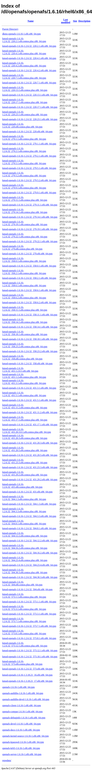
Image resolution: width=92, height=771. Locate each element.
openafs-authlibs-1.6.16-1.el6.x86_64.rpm (22, 693)
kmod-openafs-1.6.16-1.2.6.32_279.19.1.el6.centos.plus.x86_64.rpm (24, 223)
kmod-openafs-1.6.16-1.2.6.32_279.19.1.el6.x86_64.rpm (29, 229)
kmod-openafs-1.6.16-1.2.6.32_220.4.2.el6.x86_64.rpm (29, 70)
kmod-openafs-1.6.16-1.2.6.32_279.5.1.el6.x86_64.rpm (29, 168)
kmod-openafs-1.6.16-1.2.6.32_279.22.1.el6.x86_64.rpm (29, 241)
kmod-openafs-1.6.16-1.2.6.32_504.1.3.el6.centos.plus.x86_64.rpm (24, 498)
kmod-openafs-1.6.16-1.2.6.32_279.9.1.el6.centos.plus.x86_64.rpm (24, 186)
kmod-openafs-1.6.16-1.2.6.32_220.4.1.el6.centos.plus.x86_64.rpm (24, 52)
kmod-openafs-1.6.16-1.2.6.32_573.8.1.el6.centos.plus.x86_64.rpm (24, 632)
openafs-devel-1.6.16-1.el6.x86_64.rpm (21, 723)
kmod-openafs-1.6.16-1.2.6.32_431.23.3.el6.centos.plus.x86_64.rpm (24, 461)
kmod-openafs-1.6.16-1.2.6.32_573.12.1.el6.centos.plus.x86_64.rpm (24, 644)
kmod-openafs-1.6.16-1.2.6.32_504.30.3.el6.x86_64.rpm (29, 577)
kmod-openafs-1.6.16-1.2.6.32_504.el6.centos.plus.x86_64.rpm (22, 583)
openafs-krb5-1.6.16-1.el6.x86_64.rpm (21, 748)
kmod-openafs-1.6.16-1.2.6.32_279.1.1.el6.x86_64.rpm (29, 143)
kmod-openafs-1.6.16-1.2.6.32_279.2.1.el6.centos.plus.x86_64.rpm (24, 149)
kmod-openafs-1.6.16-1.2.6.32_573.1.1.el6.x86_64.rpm (29, 601)
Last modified (65, 21)
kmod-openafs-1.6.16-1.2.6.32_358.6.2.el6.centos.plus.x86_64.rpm (24, 296)
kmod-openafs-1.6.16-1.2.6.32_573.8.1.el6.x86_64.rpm (29, 638)
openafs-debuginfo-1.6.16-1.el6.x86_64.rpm (23, 717)
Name (31, 21)
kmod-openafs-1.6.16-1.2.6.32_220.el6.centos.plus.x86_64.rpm (22, 125)
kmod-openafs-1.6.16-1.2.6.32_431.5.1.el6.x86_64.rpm (29, 400)
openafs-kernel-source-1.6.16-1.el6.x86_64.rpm (25, 736)
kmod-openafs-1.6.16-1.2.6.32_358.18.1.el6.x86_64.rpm (29, 339)
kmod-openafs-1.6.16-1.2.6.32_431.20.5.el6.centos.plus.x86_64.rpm (24, 449)
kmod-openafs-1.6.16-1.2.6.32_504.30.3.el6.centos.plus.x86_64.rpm (24, 571)
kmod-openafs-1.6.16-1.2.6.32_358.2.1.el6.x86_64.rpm (29, 278)
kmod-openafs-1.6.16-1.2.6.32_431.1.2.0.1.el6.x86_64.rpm (20, 369)
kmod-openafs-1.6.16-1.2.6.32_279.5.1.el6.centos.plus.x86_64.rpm (24, 162)
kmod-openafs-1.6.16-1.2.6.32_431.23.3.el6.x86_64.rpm (29, 467)
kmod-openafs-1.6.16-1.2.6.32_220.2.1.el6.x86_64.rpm (29, 46)
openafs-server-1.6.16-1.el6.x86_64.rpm (21, 754)
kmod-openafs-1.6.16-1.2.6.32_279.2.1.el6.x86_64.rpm (29, 156)
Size (75, 21)
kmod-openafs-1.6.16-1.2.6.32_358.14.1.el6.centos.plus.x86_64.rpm (24, 320)
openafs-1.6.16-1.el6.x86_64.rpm (18, 687)
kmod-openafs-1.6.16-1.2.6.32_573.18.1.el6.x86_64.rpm (29, 656)
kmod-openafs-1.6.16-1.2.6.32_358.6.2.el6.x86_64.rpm (29, 302)
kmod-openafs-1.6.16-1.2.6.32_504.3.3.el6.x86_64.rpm (29, 516)
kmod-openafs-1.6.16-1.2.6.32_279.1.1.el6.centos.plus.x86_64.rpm (24, 137)
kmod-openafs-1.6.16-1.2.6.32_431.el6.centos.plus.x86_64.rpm (22, 485)
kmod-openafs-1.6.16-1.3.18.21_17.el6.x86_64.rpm (27, 681)
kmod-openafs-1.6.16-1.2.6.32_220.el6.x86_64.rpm (27, 131)
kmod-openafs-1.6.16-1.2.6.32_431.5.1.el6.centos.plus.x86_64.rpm (24, 394)
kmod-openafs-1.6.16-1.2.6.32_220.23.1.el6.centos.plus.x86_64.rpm (24, 113)
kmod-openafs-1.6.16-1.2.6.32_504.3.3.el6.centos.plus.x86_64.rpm (24, 510)
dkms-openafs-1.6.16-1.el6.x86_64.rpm (21, 34)
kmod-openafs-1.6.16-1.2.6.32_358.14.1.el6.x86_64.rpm (29, 327)
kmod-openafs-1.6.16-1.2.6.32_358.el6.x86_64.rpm (27, 363)
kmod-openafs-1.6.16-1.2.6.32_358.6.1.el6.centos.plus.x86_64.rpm (24, 284)
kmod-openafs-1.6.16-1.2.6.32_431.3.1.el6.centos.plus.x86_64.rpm (24, 382)
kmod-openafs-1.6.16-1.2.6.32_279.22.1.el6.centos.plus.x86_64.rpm (24, 235)
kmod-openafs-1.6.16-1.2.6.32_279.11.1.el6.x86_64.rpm (29, 204)
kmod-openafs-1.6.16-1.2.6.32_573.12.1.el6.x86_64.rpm (29, 650)
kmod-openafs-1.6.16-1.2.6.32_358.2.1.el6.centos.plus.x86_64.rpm (24, 272)
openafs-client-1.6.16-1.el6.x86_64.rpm (21, 705)
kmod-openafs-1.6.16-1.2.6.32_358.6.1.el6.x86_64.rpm (29, 290)
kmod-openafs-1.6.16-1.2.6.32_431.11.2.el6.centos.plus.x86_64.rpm (24, 406)
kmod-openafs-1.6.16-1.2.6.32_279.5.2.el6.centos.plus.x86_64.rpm (24, 174)
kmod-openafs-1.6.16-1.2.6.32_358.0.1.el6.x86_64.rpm (29, 266)
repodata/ (6, 760)
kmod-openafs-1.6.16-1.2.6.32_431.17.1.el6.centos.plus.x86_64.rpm (24, 418)
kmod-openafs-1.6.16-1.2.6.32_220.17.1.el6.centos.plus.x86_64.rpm (24, 101)
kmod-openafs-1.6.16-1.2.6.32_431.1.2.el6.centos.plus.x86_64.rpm (24, 375)
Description (84, 21)
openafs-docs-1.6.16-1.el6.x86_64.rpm (21, 730)
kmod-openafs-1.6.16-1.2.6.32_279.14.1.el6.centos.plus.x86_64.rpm (24, 211)
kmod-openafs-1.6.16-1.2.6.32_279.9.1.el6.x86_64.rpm (29, 192)
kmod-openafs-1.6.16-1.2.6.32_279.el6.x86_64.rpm (27, 253)
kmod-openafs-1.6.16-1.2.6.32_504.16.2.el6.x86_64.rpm (29, 552)
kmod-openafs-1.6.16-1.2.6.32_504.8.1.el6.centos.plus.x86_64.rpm (24, 522)
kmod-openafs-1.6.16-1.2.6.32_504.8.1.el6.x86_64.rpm (29, 528)
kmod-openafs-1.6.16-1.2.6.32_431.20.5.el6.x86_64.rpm (29, 455)
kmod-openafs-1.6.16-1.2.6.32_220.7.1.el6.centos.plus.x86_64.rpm (24, 76)
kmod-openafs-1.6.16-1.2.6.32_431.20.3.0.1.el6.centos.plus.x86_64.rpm (26, 430)
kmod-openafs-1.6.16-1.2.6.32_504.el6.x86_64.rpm (27, 589)
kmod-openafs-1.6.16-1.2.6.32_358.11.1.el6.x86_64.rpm (29, 314)
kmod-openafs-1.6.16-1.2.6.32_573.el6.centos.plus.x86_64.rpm (22, 662)
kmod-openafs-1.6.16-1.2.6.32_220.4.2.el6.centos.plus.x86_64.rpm (24, 64)
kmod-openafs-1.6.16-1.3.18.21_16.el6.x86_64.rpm (27, 675)
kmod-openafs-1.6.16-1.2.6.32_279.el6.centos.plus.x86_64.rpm (22, 247)
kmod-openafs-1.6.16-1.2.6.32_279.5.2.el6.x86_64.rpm (29, 180)
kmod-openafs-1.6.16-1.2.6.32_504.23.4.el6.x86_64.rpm (29, 565)
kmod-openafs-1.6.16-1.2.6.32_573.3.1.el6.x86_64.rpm (29, 614)
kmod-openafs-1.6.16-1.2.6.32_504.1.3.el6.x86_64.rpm (29, 504)
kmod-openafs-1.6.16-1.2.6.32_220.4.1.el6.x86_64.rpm (29, 58)
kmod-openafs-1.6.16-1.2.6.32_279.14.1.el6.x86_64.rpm (29, 217)
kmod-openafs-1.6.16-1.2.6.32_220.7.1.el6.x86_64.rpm (29, 82)
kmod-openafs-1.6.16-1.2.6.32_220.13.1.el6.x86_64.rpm (29, 95)
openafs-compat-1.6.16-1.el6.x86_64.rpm (22, 711)
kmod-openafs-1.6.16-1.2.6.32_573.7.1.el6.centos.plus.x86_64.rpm (24, 620)
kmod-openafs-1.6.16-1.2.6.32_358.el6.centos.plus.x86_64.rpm (22, 357)
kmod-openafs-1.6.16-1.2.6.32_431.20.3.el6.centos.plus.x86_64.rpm (24, 436)
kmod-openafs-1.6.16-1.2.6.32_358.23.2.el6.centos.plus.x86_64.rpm (24, 345)
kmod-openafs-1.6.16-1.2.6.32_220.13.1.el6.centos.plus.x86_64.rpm (24, 88)
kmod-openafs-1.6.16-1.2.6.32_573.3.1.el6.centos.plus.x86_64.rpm (24, 607)
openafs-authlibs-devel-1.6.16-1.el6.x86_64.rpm (25, 699)
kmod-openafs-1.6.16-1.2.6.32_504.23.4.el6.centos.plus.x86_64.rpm (24, 559)
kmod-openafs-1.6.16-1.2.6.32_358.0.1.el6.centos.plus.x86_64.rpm (24, 259)
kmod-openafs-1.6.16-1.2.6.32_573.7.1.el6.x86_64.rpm (29, 626)
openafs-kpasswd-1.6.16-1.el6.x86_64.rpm (23, 742)
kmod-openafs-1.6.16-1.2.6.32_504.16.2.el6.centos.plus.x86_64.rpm (24, 546)
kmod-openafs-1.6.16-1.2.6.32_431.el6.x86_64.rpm (27, 491)
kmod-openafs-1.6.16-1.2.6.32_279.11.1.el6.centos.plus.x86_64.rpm (24, 198)
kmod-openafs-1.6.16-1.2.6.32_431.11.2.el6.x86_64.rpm (29, 412)
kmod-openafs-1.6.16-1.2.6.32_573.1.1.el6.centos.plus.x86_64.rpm (24, 595)
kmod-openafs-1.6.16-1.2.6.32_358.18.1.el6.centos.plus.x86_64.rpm (24, 333)
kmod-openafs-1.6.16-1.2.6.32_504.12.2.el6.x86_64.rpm (29, 540)
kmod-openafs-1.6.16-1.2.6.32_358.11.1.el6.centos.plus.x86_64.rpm (24, 308)
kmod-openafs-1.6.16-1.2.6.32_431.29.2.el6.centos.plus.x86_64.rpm (24, 473)
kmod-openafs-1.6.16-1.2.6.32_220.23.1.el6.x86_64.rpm (29, 119)
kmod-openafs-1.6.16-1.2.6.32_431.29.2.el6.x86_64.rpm (29, 479)
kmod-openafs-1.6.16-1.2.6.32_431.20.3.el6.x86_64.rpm (29, 443)
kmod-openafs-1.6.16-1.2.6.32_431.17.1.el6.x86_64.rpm (29, 424)
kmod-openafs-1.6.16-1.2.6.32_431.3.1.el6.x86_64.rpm (29, 388)
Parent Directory (10, 29)
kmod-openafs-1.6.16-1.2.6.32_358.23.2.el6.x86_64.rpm (29, 351)
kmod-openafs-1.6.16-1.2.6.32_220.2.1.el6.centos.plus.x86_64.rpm (24, 40)
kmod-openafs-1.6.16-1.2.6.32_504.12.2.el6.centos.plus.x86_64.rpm (24, 534)
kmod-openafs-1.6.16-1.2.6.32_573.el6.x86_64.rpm (27, 669)
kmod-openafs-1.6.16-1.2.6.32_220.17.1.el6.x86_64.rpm (29, 107)
